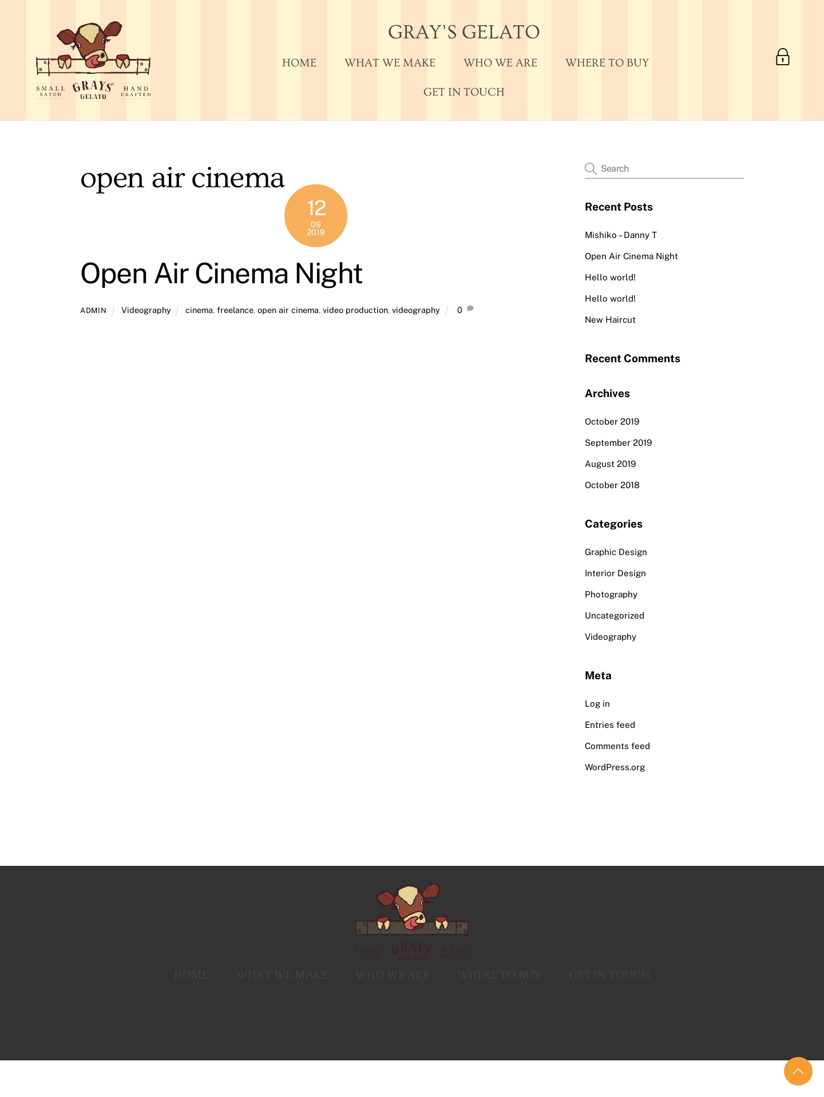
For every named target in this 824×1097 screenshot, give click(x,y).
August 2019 (610, 464)
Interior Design (615, 573)
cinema (199, 310)
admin (93, 310)
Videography (146, 310)
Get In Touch (464, 92)
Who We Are (500, 63)
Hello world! (610, 277)
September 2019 (618, 442)
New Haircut (610, 319)
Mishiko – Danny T (621, 235)
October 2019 (612, 421)
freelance (235, 310)
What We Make (389, 63)
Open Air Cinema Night (221, 273)
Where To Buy (607, 63)
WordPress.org (615, 767)
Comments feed (617, 746)
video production (355, 310)
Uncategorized (614, 615)
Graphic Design (616, 552)
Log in (597, 703)
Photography (611, 594)
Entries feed (610, 725)
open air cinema (288, 310)
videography (416, 310)
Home (299, 63)
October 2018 (612, 485)
